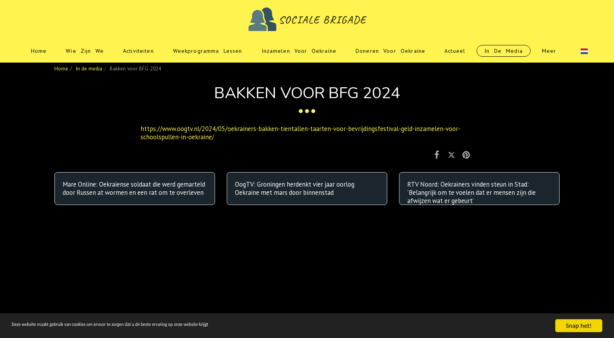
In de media (89, 68)
